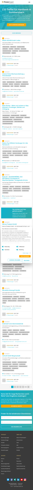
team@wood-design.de (7, 58)
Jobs (17, 445)
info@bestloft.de (5, 198)
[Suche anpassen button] (16, 33)
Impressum (20, 484)
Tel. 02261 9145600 (6, 375)
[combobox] (16, 417)
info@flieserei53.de (6, 276)
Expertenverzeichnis (21, 468)
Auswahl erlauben (14, 260)
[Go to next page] (31, 387)
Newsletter (19, 461)
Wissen (2, 458)
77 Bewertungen (10, 281)
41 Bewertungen (10, 65)
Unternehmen (20, 440)
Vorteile (2, 442)
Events (2, 473)
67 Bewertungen (10, 315)
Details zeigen (26, 253)
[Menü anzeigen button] (29, 2)
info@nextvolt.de (16, 375)
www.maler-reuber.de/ (18, 128)
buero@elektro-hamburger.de (8, 162)
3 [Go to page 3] (18, 387)
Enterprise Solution (5, 445)
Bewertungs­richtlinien (6, 471)
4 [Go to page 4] (20, 387)
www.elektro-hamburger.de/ (22, 162)
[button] (10, 63)
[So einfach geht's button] (16, 406)
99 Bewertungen (10, 97)
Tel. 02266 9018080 (6, 308)
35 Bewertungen (10, 381)
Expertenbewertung (21, 466)
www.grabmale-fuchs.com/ (21, 341)
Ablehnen (26, 260)
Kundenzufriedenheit (5, 468)
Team (18, 442)
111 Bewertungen (10, 347)
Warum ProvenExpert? (21, 437)
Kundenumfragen (5, 440)
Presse (18, 458)
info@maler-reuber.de (7, 128)
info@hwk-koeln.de (16, 308)
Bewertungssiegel (5, 437)
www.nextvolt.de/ (24, 375)
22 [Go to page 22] (28, 387)
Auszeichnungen (4, 450)
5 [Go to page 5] (23, 387)
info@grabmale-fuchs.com (8, 341)
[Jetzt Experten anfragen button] (16, 24)
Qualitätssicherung (13, 484)
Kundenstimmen (20, 447)
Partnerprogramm (5, 447)
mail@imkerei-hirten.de (7, 91)
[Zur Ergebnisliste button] (16, 426)
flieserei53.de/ (15, 276)
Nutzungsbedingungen (13, 483)
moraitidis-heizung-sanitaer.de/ (9, 309)
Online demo (19, 463)
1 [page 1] (12, 387)
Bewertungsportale (5, 463)
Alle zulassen (25, 256)
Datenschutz (20, 483)
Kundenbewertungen (5, 466)
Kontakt (18, 450)
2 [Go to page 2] (15, 387)
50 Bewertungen (10, 134)
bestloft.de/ (13, 198)
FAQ (2, 461)
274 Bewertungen (10, 203)
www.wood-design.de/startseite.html (10, 59)
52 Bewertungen (10, 168)
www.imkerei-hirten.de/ (19, 91)
